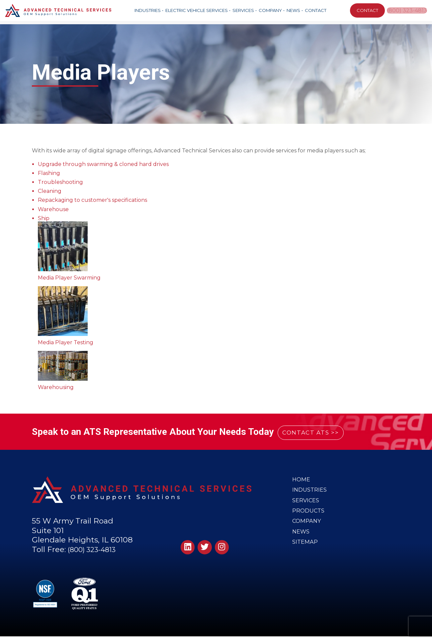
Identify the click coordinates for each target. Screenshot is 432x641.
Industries (147, 10)
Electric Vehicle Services (196, 10)
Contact (315, 10)
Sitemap (305, 550)
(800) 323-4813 (407, 10)
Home (301, 480)
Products (308, 515)
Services (243, 10)
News (293, 10)
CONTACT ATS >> (318, 432)
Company (270, 10)
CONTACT (366, 10)
